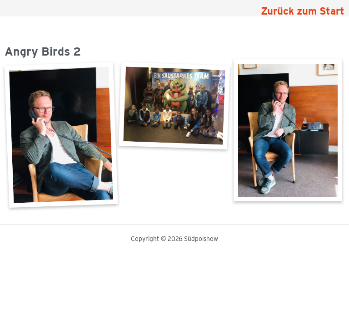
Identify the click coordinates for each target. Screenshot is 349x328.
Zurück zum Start (302, 11)
